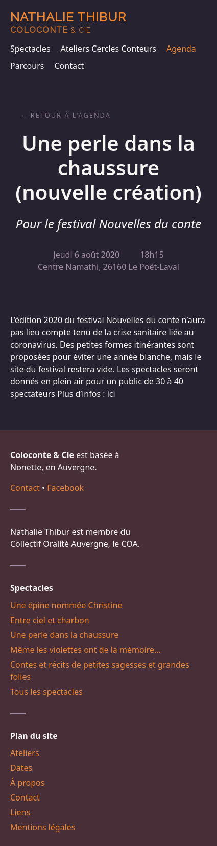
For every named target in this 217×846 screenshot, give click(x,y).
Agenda (181, 48)
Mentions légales (43, 827)
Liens (20, 812)
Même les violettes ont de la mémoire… (85, 649)
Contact (69, 66)
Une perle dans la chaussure (64, 635)
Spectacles (30, 48)
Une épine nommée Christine (66, 605)
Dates (21, 767)
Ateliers (24, 753)
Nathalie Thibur (68, 22)
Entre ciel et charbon (49, 620)
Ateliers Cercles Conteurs (108, 48)
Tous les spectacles (46, 691)
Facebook (65, 487)
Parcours (27, 66)
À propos (27, 782)
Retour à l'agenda (71, 115)
